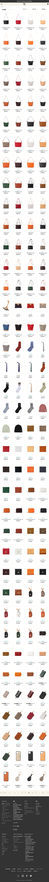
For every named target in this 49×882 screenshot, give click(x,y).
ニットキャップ (43, 417)
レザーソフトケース (18, 765)
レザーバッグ (5, 806)
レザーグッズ (15, 840)
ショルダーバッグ (30, 68)
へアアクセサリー (4, 840)
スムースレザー (4, 814)
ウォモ (3, 819)
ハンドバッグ (30, 191)
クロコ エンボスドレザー (6, 813)
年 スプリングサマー (6, 803)
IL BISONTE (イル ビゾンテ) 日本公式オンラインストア (24, 4)
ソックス (18, 355)
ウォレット (30, 437)
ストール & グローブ (5, 842)
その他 (25, 813)
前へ (10, 792)
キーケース (30, 601)
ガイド (14, 845)
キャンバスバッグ (5, 809)
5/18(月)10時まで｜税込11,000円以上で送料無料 (24, 1)
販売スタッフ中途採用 (28, 871)
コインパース (30, 539)
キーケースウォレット (42, 642)
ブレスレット (4, 837)
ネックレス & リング (5, 839)
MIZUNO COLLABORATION (18, 819)
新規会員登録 (8, 868)
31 (42, 792)
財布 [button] (36, 801)
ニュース (3, 823)
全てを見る (15, 803)
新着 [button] (14, 801)
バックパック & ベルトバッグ (29, 812)
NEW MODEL (15, 806)
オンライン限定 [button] (16, 826)
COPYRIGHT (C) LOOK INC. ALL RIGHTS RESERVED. (24, 880)
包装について (16, 846)
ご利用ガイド (19, 868)
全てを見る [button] (15, 829)
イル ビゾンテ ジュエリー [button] (17, 834)
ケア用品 (3, 851)
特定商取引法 (32, 868)
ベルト (3, 845)
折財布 (37, 809)
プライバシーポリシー (39, 868)
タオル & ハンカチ (5, 848)
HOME (2, 6)
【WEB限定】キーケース (43, 683)
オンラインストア (8, 6)
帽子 (2, 843)
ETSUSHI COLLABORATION (18, 836)
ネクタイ (43, 355)
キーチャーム (6, 314)
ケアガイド (16, 848)
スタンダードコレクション (7, 820)
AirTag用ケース (18, 785)
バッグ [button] (25, 801)
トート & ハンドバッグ (28, 810)
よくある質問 (26, 868)
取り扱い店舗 (15, 850)
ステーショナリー (4, 849)
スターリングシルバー (16, 839)
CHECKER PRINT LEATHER (18, 816)
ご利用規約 (14, 868)
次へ (47, 792)
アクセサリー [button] (4, 834)
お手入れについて (28, 845)
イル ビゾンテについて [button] (28, 834)
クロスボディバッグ (6, 27)
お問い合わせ (13, 871)
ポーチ (18, 314)
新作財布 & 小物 (38, 806)
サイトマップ (19, 871)
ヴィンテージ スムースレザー (6, 816)
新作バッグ (26, 806)
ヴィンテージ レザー (5, 817)
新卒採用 (36, 871)
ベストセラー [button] (15, 822)
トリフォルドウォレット (30, 498)
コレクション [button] (4, 801)
